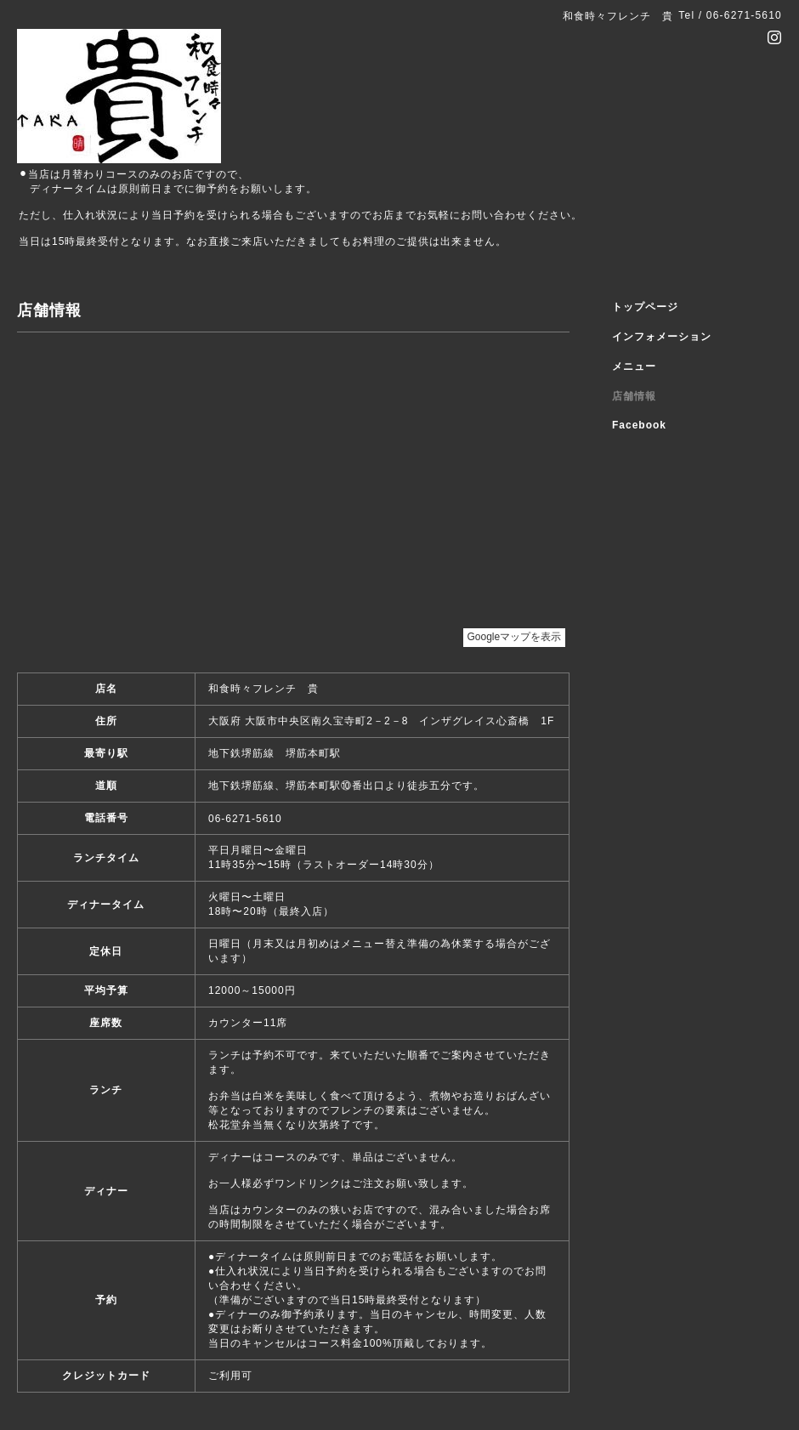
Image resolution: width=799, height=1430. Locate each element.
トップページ (645, 307)
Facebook (639, 425)
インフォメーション (661, 337)
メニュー (634, 366)
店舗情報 (634, 396)
